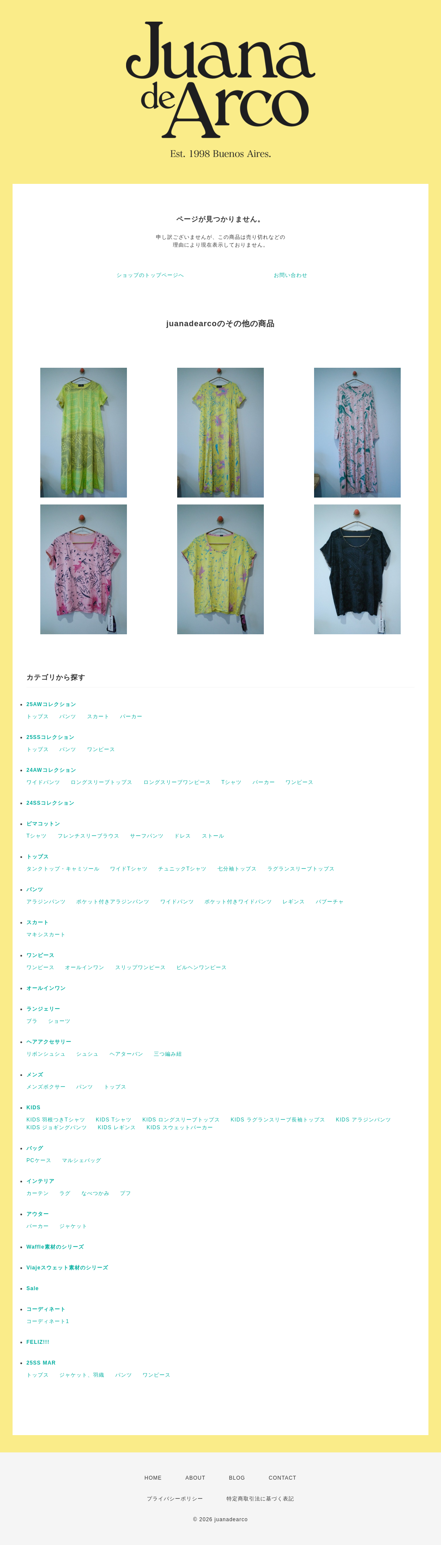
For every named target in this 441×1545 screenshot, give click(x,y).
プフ (125, 1193)
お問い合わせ (291, 275)
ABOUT (195, 1478)
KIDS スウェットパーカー (179, 1127)
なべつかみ (95, 1193)
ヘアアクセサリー (48, 1042)
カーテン (37, 1193)
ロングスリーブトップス (102, 782)
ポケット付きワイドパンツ (238, 902)
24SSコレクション (50, 803)
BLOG (237, 1478)
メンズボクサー (46, 1087)
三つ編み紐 (168, 1054)
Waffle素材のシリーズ (55, 1247)
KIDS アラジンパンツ (363, 1120)
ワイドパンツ (43, 782)
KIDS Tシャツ (114, 1120)
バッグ (34, 1148)
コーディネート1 (47, 1321)
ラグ (65, 1193)
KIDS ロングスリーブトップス (181, 1120)
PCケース (39, 1160)
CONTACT (282, 1478)
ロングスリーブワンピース (177, 782)
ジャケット (73, 1226)
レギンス (293, 902)
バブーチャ (330, 902)
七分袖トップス (237, 869)
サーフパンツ (147, 836)
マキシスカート (46, 934)
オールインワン (84, 967)
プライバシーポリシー (175, 1499)
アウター (37, 1214)
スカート (98, 716)
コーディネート (46, 1309)
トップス (37, 716)
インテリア (40, 1181)
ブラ (32, 1021)
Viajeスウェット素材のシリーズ (67, 1268)
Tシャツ (231, 782)
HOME (153, 1478)
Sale (32, 1288)
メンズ (34, 1075)
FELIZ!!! (37, 1342)
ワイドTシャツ (128, 869)
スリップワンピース (140, 967)
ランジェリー (43, 1009)
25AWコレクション (51, 704)
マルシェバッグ (81, 1160)
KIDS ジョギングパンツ (56, 1127)
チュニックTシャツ (182, 869)
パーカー (131, 716)
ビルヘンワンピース (201, 967)
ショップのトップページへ (150, 275)
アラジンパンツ (46, 902)
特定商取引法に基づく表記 (260, 1499)
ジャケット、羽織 (81, 1375)
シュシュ (87, 1054)
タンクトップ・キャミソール (63, 869)
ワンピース (101, 749)
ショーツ (59, 1021)
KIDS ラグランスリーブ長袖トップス (278, 1120)
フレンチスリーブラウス (89, 836)
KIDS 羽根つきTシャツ (55, 1120)
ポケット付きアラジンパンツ (112, 902)
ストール (213, 836)
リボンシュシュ (46, 1054)
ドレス (182, 836)
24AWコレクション (51, 770)
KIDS (33, 1108)
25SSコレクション (50, 737)
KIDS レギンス (117, 1127)
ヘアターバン (126, 1054)
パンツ (67, 716)
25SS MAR (41, 1363)
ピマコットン (43, 824)
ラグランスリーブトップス (301, 869)
